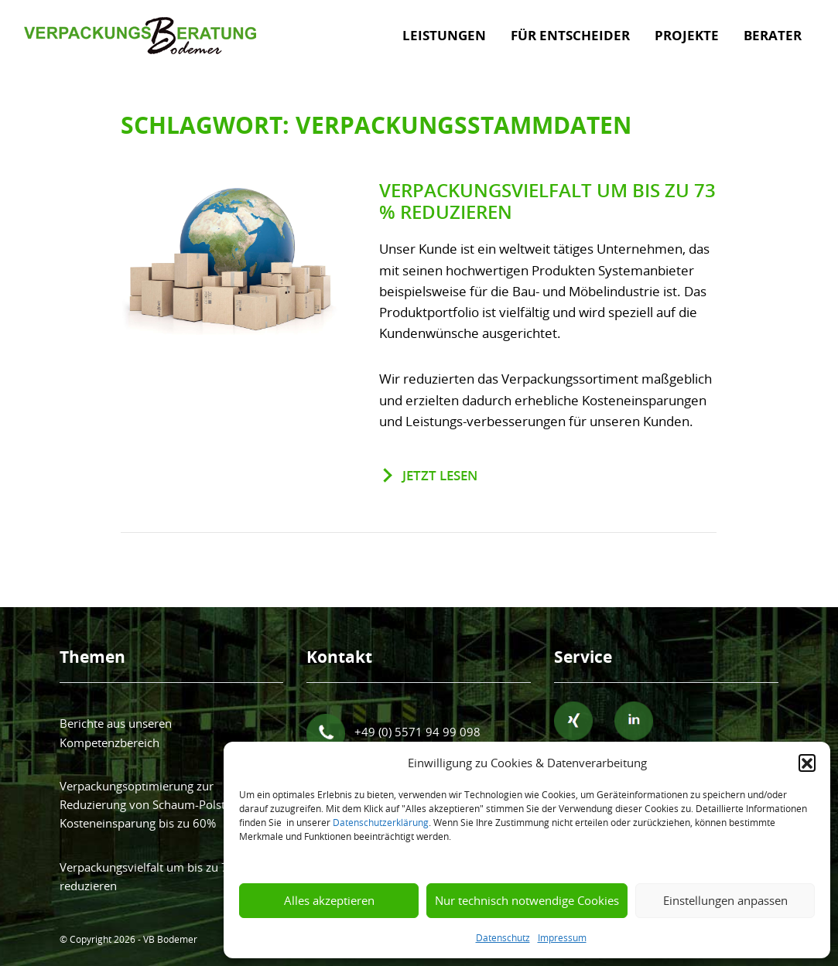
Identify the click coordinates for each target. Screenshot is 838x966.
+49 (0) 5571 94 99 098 (393, 733)
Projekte (687, 35)
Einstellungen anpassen (725, 900)
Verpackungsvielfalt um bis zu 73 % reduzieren (547, 201)
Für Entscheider (570, 35)
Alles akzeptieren (329, 900)
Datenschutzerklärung (381, 822)
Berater (773, 35)
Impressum (562, 937)
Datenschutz (503, 937)
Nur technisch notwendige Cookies (527, 900)
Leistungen (444, 35)
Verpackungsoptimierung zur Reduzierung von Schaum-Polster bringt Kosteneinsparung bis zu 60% (165, 804)
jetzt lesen (439, 475)
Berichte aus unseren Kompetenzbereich (116, 732)
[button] (807, 762)
